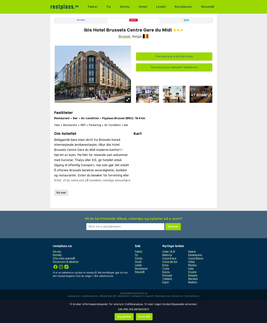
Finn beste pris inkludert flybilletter (174, 67)
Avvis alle (144, 316)
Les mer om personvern (133, 309)
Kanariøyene (195, 255)
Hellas (191, 261)
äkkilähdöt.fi (124, 296)
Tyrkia (165, 268)
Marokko (193, 278)
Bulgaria (192, 275)
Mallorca (167, 255)
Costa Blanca (195, 258)
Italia (190, 268)
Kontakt (57, 255)
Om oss (57, 251)
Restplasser (183, 6)
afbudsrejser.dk (108, 296)
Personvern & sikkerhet (66, 261)
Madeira (192, 282)
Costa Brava (169, 258)
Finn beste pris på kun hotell (174, 56)
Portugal (167, 275)
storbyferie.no (192, 296)
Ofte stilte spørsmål (64, 258)
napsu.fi (149, 296)
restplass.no (73, 296)
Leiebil (161, 6)
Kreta (165, 265)
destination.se (162, 296)
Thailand (167, 278)
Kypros (166, 272)
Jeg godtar (124, 316)
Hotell (143, 6)
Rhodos (192, 265)
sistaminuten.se (90, 296)
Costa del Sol (169, 261)
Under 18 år (168, 251)
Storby (125, 6)
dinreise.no (177, 296)
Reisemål (207, 6)
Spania (192, 251)
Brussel (124, 36)
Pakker (93, 6)
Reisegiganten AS (137, 293)
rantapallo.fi (137, 296)
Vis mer (61, 192)
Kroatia (192, 272)
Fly (109, 6)
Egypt (165, 282)
